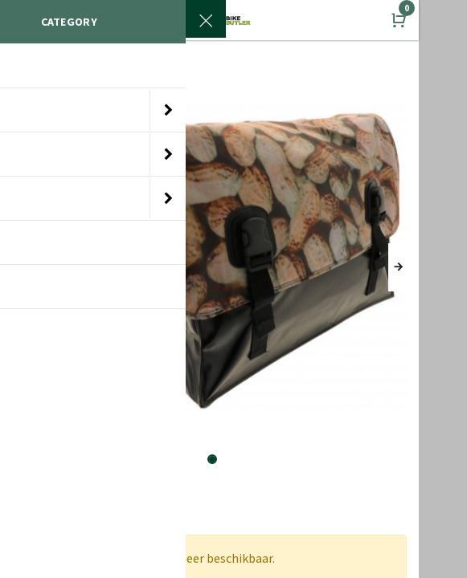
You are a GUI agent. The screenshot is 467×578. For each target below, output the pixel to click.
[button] (397, 267)
